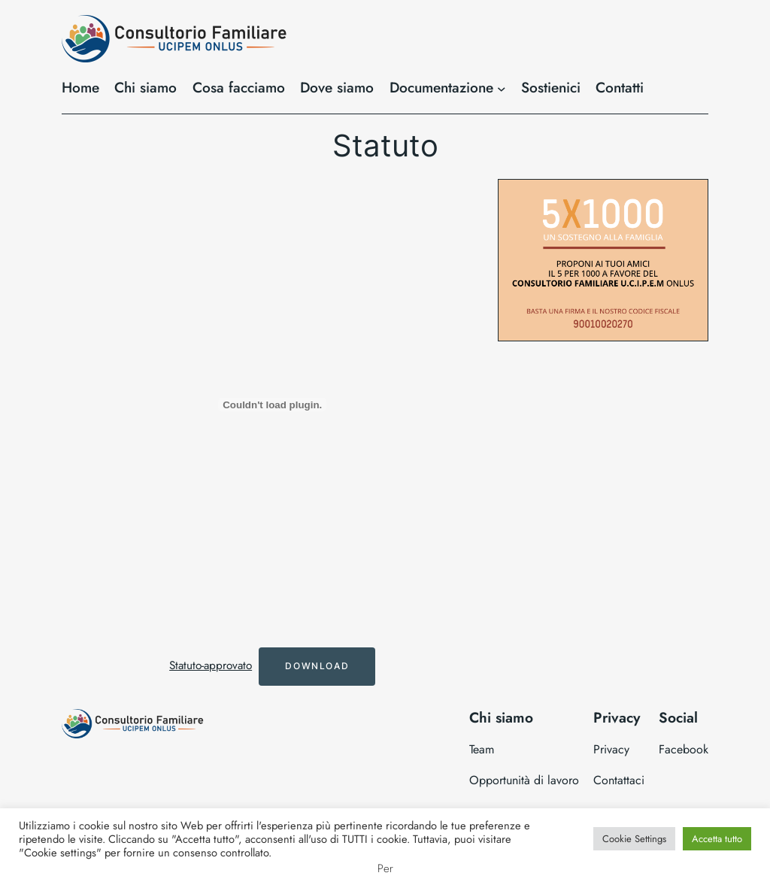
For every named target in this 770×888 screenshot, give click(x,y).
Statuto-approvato (210, 665)
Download (317, 665)
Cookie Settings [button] (634, 839)
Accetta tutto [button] (717, 839)
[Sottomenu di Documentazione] (501, 87)
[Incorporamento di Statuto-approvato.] (273, 404)
